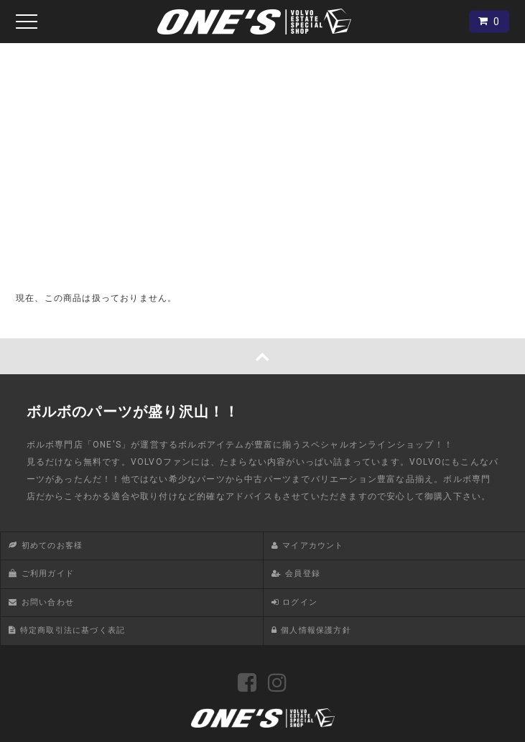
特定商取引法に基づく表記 (72, 630)
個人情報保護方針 (316, 630)
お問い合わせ (48, 602)
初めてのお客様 (52, 545)
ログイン (299, 602)
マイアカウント (312, 545)
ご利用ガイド (48, 573)
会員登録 (302, 573)
